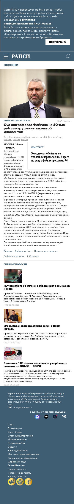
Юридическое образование (22, 457)
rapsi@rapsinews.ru (22, 407)
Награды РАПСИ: (17, 476)
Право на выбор (16, 442)
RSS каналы (33, 256)
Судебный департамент (20, 435)
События (12, 446)
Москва (16, 139)
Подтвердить (57, 42)
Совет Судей (15, 431)
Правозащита (15, 428)
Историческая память (19, 472)
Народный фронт (17, 468)
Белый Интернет (17, 465)
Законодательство (17, 450)
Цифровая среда (17, 461)
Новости (11, 65)
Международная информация (23, 454)
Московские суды (17, 439)
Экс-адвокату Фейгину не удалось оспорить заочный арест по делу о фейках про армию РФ (50, 157)
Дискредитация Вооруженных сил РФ (28, 136)
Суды (10, 424)
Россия (24, 139)
